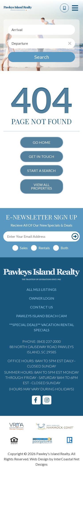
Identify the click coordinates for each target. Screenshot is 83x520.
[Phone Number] (64, 8)
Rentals (44, 248)
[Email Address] (36, 236)
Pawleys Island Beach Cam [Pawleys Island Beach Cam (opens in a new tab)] (41, 316)
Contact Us (41, 307)
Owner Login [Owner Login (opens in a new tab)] (41, 298)
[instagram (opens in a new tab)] (46, 400)
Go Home (41, 142)
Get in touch (41, 156)
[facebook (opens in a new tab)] (36, 400)
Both (64, 248)
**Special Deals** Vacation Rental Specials (41, 327)
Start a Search (41, 170)
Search (41, 57)
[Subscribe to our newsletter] (75, 236)
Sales (24, 248)
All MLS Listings (41, 289)
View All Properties (41, 186)
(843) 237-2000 (49, 341)
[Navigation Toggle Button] (75, 8)
